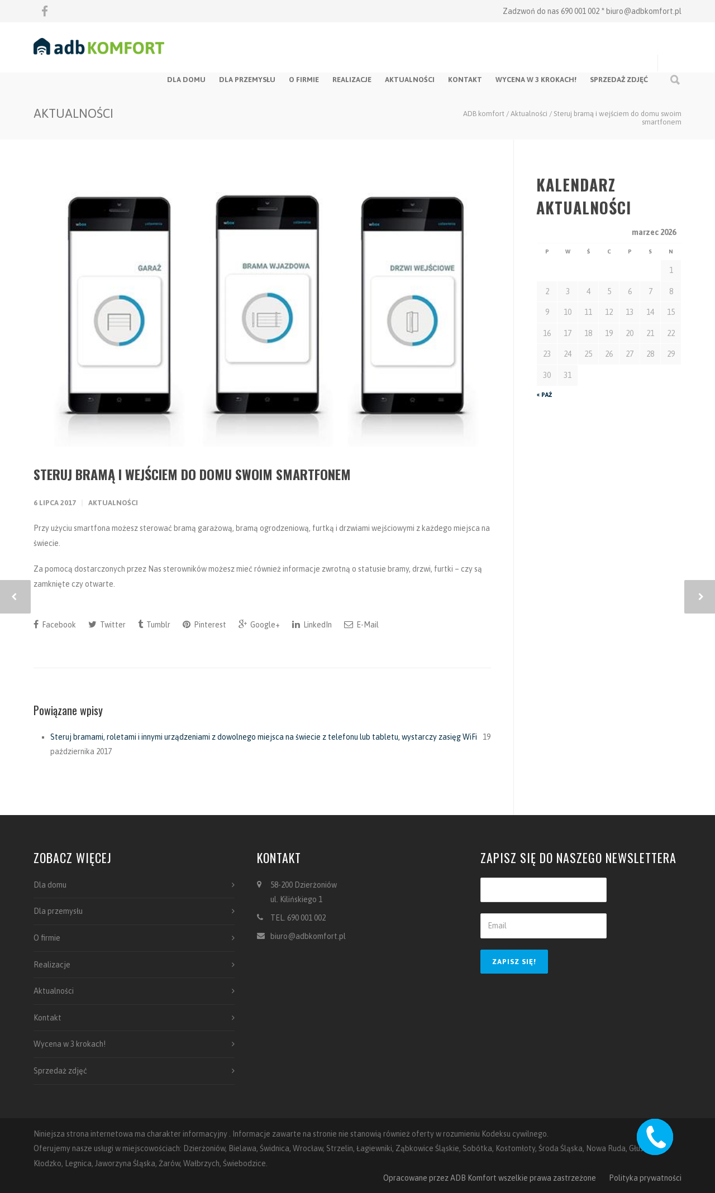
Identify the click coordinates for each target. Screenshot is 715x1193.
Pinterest (204, 624)
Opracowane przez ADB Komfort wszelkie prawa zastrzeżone (489, 1177)
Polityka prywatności (645, 1177)
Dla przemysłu (247, 79)
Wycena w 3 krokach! (535, 79)
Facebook (55, 624)
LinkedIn (312, 624)
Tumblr (154, 624)
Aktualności (410, 79)
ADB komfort (483, 113)
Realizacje (351, 79)
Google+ (259, 624)
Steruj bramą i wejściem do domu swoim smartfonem (192, 474)
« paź (544, 394)
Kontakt (465, 79)
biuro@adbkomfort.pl (643, 11)
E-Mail (361, 624)
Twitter (107, 624)
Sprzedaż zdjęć (619, 79)
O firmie (304, 79)
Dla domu (186, 79)
